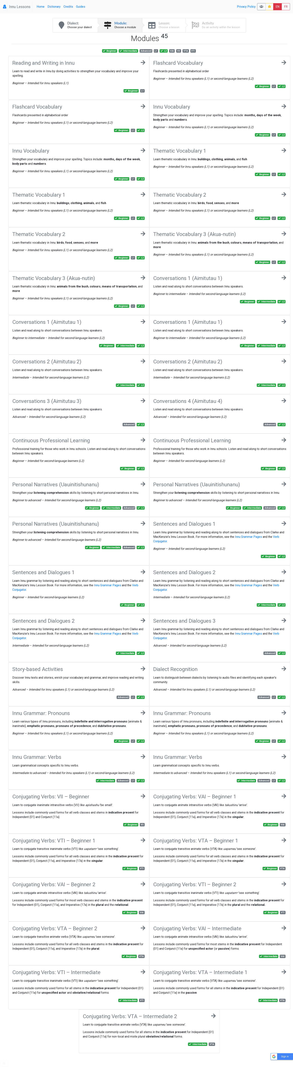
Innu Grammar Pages (248, 537)
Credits (68, 6)
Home (40, 6)
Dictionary (54, 6)
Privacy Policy (246, 6)
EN (277, 6)
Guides (80, 6)
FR (286, 6)
